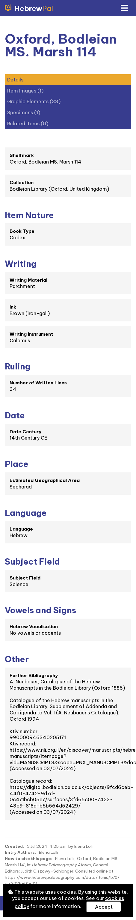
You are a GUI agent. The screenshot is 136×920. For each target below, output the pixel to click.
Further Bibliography (34, 675)
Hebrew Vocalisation (34, 626)
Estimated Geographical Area (45, 480)
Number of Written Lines (38, 383)
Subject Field (25, 578)
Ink (13, 307)
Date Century (25, 431)
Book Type (22, 231)
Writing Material (28, 280)
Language (21, 529)
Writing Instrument (31, 334)
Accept (104, 907)
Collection (22, 182)
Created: (14, 846)
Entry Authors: (20, 852)
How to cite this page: (28, 858)
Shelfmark (22, 155)
